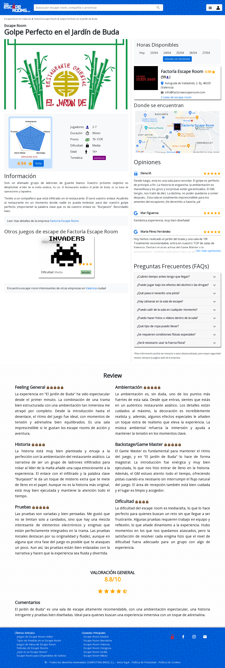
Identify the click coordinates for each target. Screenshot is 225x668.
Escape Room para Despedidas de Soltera (41, 655)
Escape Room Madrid (95, 636)
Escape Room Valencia (96, 644)
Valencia (17, 18)
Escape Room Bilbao (95, 655)
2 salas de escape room (176, 97)
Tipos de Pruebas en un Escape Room (39, 640)
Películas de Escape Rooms (32, 648)
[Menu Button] (210, 7)
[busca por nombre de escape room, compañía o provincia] (98, 7)
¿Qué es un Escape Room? (32, 652)
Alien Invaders (51, 242)
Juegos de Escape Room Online (35, 636)
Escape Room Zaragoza (97, 648)
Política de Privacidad (144, 662)
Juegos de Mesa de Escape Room (36, 644)
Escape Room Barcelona (97, 640)
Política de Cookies (170, 662)
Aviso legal (123, 662)
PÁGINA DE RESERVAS (177, 59)
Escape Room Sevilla (95, 652)
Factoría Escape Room (45, 18)
